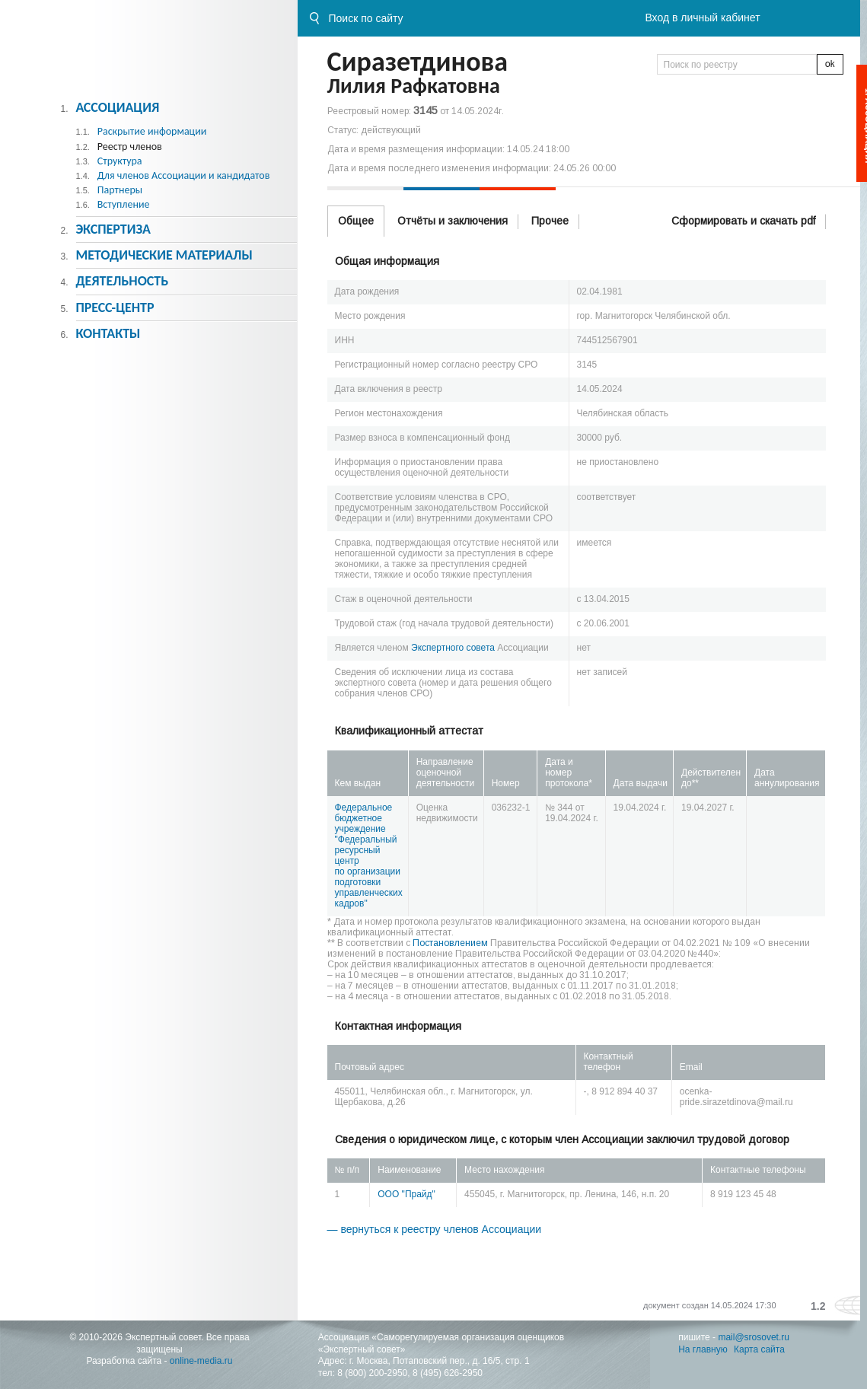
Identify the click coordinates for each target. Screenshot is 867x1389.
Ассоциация (117, 107)
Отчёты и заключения (452, 221)
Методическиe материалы (163, 255)
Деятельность (121, 280)
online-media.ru (201, 1361)
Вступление (123, 204)
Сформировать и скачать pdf (743, 221)
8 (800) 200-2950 (372, 1373)
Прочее (550, 221)
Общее (356, 221)
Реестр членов (129, 146)
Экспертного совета (453, 647)
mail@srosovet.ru (753, 1337)
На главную (702, 1349)
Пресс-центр (114, 307)
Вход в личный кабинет (702, 17)
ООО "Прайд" (406, 1194)
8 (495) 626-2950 (448, 1373)
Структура (119, 161)
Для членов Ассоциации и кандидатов (183, 175)
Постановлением (450, 943)
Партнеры (119, 189)
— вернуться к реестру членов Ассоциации (434, 1229)
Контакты (107, 333)
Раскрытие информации (152, 131)
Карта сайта (759, 1349)
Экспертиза (113, 229)
